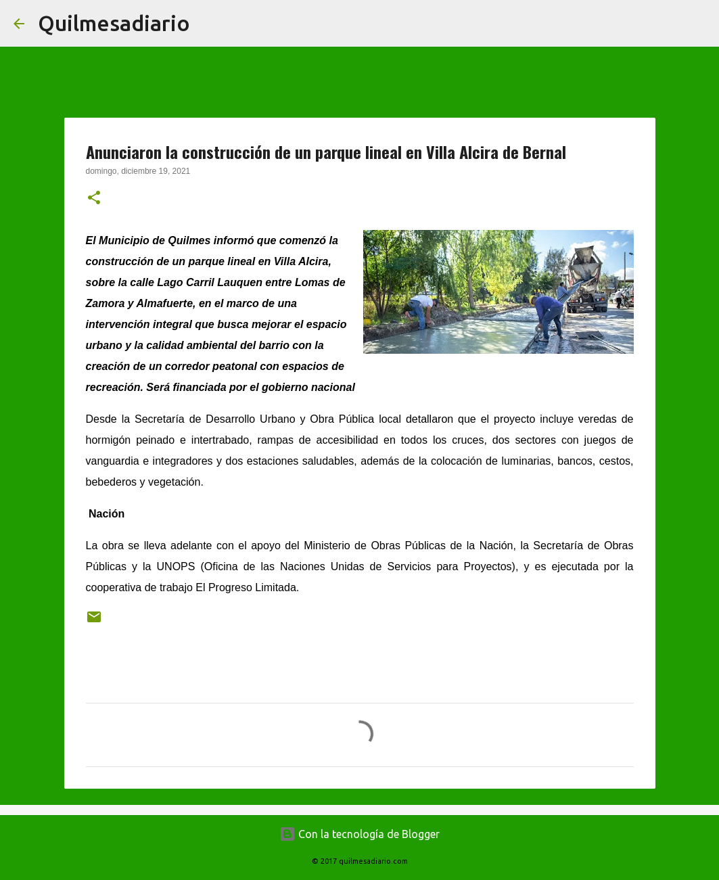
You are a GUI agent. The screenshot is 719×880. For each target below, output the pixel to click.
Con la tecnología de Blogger (359, 834)
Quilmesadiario (114, 23)
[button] (94, 198)
